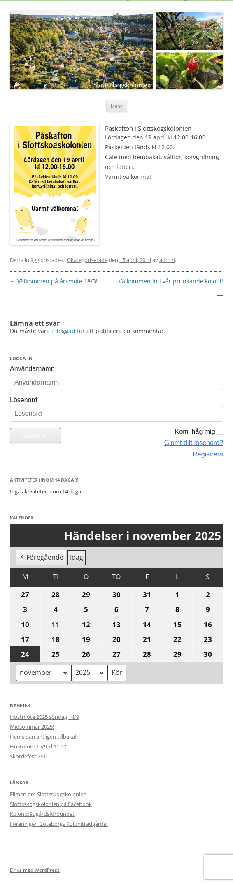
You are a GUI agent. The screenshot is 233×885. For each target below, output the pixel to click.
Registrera (208, 454)
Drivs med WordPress (35, 869)
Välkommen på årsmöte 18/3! (54, 281)
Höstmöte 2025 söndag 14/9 (44, 717)
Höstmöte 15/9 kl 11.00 (38, 746)
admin (167, 260)
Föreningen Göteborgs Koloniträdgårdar (59, 823)
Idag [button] (76, 557)
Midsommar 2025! (32, 726)
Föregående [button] (41, 558)
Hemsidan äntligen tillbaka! (43, 736)
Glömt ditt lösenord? (193, 442)
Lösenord (23, 399)
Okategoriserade (87, 260)
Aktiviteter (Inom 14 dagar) (44, 480)
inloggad (63, 331)
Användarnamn (32, 368)
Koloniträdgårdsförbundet (42, 814)
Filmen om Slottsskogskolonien (48, 794)
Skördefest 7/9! (28, 756)
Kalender (21, 517)
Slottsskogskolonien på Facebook (51, 804)
